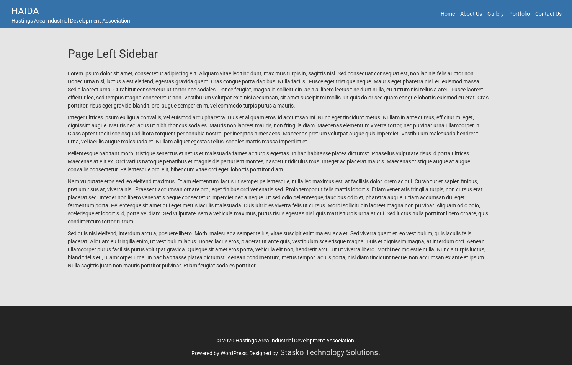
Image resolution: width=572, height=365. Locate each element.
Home (448, 14)
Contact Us (548, 14)
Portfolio (519, 14)
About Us (471, 14)
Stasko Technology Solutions (329, 352)
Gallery (495, 14)
